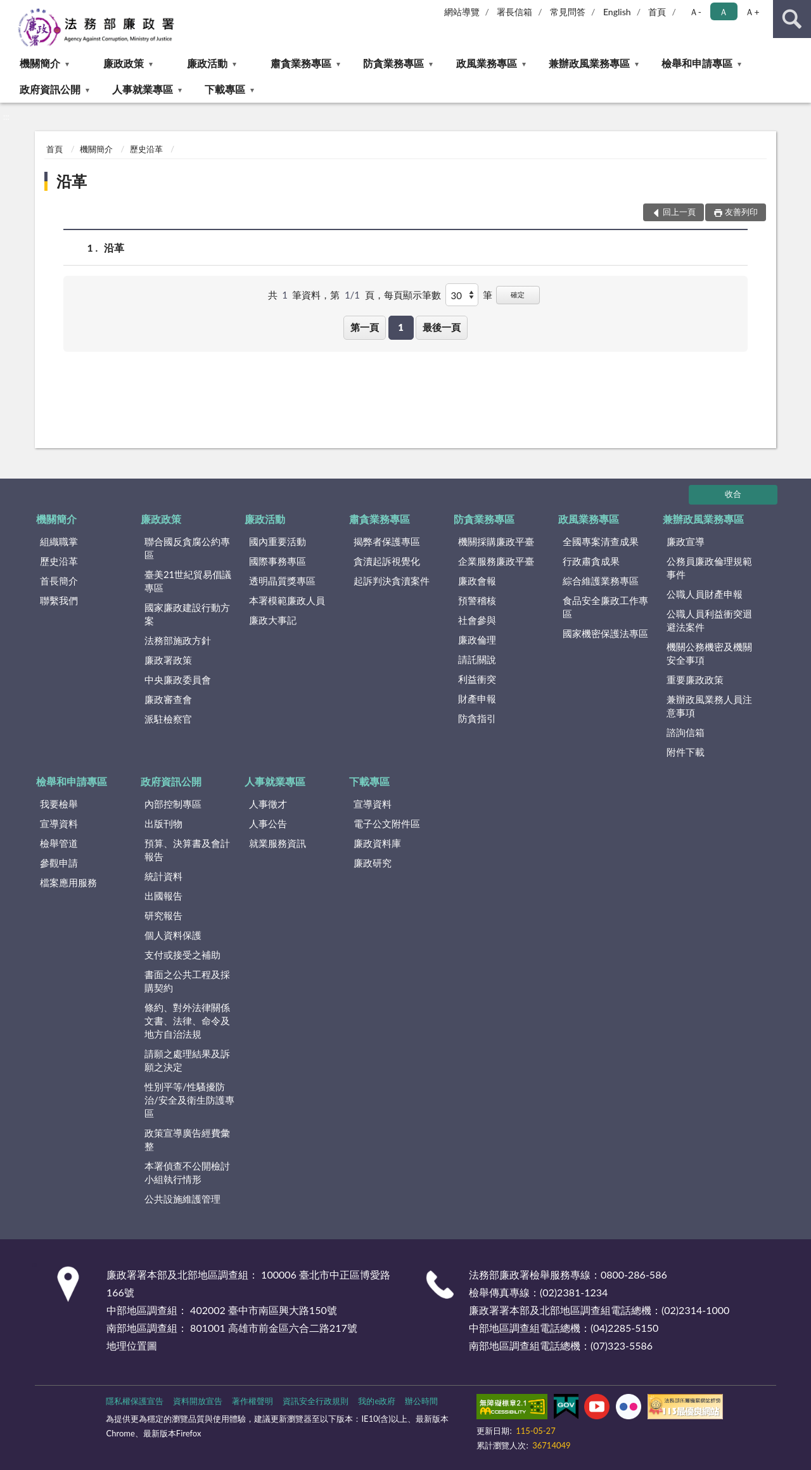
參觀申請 (59, 862)
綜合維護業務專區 (601, 580)
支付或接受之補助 (182, 954)
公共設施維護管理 (182, 1198)
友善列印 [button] (741, 212)
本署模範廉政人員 (287, 600)
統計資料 (163, 876)
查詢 (792, 19)
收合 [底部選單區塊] (733, 494)
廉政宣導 (686, 541)
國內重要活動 (277, 541)
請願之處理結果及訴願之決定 (187, 1060)
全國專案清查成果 (601, 541)
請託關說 (477, 659)
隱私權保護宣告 (134, 1401)
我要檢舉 (59, 803)
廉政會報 (477, 580)
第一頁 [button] (364, 327)
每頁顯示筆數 (412, 294)
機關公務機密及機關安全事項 (709, 653)
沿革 (71, 181)
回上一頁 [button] (679, 212)
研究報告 (163, 915)
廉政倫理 (477, 639)
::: (10, 9)
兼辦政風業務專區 (589, 63)
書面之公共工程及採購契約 (187, 981)
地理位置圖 (131, 1345)
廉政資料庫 (377, 843)
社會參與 (477, 620)
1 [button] (401, 327)
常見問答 (567, 11)
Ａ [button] (723, 11)
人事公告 (268, 823)
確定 (518, 294)
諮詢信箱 (686, 732)
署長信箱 (514, 11)
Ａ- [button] (695, 11)
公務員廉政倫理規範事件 (709, 567)
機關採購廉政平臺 (496, 541)
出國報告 (163, 895)
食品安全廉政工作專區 (605, 607)
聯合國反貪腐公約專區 (187, 548)
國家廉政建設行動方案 (187, 614)
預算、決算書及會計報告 (187, 849)
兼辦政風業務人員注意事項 (709, 705)
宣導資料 (59, 823)
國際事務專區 (277, 561)
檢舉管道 (59, 843)
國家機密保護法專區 (605, 633)
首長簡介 (59, 580)
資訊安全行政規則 (315, 1401)
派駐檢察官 (168, 719)
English (617, 11)
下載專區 (225, 89)
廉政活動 (207, 63)
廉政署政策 (168, 660)
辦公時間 (421, 1401)
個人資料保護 (172, 935)
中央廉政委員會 (177, 679)
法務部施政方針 (177, 640)
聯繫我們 (59, 600)
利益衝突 (477, 679)
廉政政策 (123, 63)
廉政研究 (373, 862)
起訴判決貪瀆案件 (392, 580)
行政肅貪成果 (591, 561)
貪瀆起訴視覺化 (387, 561)
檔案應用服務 (68, 882)
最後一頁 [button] (442, 327)
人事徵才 (268, 803)
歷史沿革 (146, 149)
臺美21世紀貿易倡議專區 (187, 581)
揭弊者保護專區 (387, 541)
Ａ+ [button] (752, 11)
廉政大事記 (273, 620)
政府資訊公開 (50, 89)
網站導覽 (462, 11)
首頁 (657, 11)
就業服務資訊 (277, 843)
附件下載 (686, 752)
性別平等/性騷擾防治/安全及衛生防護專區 (189, 1100)
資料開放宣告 (197, 1401)
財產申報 (477, 698)
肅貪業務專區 (301, 63)
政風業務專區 (486, 63)
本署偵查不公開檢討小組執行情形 (187, 1172)
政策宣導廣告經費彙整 (187, 1139)
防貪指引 (477, 718)
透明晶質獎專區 (282, 580)
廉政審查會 (168, 699)
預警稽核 (477, 600)
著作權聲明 (252, 1401)
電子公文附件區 (387, 823)
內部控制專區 (172, 803)
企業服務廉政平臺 (496, 561)
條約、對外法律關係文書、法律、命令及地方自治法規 (187, 1021)
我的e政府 (376, 1401)
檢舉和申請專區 (696, 63)
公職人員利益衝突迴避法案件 (709, 620)
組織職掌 (59, 541)
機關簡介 (40, 63)
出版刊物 (163, 823)
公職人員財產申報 (705, 594)
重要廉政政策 (695, 679)
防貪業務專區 (393, 63)
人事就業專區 (142, 89)
